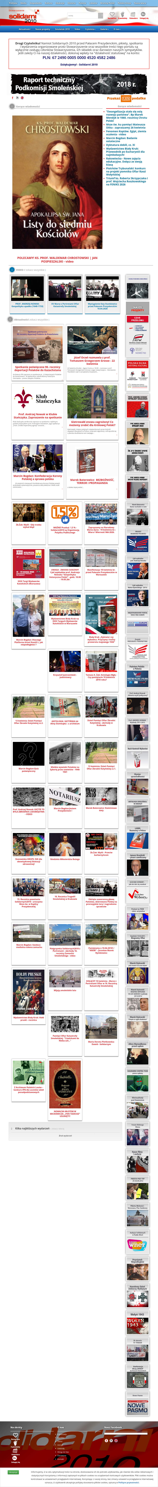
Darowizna (61, 1455)
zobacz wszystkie (35, 269)
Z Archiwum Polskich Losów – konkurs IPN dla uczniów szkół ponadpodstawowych (29, 1089)
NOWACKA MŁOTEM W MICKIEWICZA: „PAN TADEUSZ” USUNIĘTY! (65, 1113)
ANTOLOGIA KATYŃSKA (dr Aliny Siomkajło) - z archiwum (64, 722)
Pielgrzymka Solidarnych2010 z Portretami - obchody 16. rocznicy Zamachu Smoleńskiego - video (65, 952)
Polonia (82, 3)
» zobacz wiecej (57, 1128)
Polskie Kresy (124, 3)
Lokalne (93, 3)
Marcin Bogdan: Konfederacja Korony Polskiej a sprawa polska (37, 477)
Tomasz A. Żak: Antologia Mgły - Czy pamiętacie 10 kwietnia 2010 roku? (101, 677)
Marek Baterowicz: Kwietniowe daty (101, 809)
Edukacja (60, 3)
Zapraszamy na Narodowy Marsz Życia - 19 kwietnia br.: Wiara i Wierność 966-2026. (101, 529)
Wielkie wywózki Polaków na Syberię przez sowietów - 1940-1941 (65, 769)
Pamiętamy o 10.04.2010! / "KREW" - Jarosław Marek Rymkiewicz (101, 950)
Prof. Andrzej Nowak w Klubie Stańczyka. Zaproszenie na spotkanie (37, 416)
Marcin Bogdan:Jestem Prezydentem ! (65, 809)
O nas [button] (117, 29)
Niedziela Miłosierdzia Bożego (65, 859)
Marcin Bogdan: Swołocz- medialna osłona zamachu (28, 945)
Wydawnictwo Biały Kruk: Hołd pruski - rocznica (29, 1018)
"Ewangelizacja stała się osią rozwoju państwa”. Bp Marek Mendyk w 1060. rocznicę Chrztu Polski (126, 116)
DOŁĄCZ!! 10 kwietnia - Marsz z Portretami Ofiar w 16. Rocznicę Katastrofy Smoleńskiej (101, 983)
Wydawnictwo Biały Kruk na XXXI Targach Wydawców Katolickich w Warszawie (65, 621)
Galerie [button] (104, 29)
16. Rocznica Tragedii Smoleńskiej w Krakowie (65, 897)
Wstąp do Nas (63, 1452)
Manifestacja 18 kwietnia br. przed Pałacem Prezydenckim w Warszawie (101, 572)
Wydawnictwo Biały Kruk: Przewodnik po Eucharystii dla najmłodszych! (125, 151)
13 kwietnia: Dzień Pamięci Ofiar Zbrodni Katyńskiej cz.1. (101, 767)
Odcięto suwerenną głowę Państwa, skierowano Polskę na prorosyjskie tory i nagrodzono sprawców (101, 903)
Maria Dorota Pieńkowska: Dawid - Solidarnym (101, 1043)
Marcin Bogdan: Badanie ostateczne (121, 139)
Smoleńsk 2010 (62, 29)
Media (23, 3)
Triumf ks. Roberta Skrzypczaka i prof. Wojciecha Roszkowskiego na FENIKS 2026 (127, 181)
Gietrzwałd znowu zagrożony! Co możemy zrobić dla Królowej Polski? (92, 423)
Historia (72, 3)
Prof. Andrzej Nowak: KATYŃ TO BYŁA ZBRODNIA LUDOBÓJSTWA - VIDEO (28, 811)
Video (77, 29)
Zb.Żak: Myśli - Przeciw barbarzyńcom (101, 853)
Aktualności (24, 29)
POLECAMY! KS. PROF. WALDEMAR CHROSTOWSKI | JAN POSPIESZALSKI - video (57, 259)
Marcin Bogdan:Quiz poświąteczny (29, 769)
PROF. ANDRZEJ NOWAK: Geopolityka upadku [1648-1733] (27, 305)
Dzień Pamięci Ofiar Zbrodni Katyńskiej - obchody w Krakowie (101, 722)
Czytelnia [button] (90, 29)
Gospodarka (36, 3)
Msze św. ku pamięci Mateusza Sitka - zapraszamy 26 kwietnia (125, 126)
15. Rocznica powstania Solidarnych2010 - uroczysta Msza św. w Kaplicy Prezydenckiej (28, 903)
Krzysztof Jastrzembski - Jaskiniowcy (65, 676)
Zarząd (60, 1445)
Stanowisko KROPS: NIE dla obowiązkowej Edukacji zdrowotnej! (28, 861)
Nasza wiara (140, 3)
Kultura (48, 3)
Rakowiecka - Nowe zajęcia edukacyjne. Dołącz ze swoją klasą (124, 161)
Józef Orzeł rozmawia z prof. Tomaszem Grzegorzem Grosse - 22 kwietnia (92, 360)
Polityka (13, 3)
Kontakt (60, 1459)
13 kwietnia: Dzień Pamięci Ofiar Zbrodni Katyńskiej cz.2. (28, 721)
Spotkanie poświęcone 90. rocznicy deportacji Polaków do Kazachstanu (37, 368)
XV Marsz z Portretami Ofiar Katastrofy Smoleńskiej (65, 305)
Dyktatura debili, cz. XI (120, 145)
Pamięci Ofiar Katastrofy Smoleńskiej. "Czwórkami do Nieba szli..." (65, 1038)
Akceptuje (13, 1472)
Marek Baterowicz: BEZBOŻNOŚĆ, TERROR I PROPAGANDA (92, 481)
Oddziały (61, 1448)
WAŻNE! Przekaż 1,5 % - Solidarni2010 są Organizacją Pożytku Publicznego (65, 530)
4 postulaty (62, 1434)
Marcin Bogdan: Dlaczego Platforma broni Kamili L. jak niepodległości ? (29, 642)
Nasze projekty (42, 29)
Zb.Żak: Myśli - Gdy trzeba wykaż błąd (28, 526)
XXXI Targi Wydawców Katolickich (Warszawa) (28, 582)
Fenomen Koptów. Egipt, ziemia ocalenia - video (126, 133)
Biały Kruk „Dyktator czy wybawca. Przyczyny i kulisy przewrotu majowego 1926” (101, 639)
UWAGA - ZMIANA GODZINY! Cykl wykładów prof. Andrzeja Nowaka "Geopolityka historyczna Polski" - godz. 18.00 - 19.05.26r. (64, 575)
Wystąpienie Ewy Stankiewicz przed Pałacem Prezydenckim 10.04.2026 (102, 306)
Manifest (61, 1438)
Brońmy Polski (107, 3)
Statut (59, 1441)
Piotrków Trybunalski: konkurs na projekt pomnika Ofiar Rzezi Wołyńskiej (126, 171)
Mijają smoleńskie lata (65, 990)
